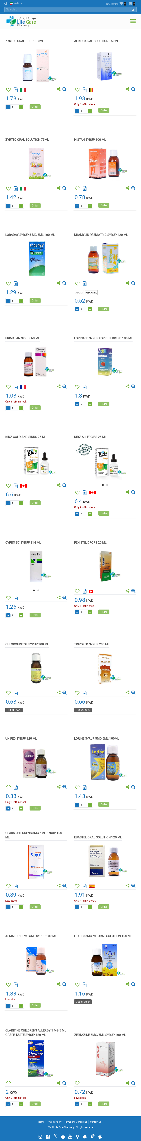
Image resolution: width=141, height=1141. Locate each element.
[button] (103, 485)
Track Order (112, 4)
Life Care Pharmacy (64, 1127)
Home (41, 1122)
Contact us (95, 1122)
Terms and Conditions (76, 1122)
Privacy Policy (55, 1122)
